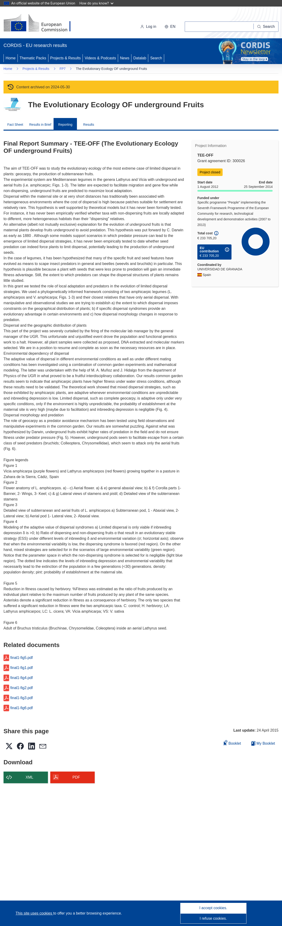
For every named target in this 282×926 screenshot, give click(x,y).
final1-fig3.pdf (21, 698)
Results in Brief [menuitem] (40, 124)
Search (156, 58)
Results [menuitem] (88, 124)
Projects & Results (65, 58)
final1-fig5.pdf (21, 658)
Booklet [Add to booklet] (232, 742)
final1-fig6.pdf (21, 708)
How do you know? (97, 3)
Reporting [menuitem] (65, 124)
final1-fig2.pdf (21, 688)
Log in (148, 27)
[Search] (266, 26)
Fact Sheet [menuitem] (15, 124)
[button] (170, 26)
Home (11, 58)
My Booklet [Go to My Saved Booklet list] (263, 743)
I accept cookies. (213, 908)
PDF (76, 777)
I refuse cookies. (213, 918)
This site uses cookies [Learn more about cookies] (34, 913)
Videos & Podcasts (100, 58)
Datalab (139, 58)
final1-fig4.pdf (21, 678)
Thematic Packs (33, 58)
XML (29, 777)
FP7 (63, 69)
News (124, 58)
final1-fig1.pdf (21, 668)
